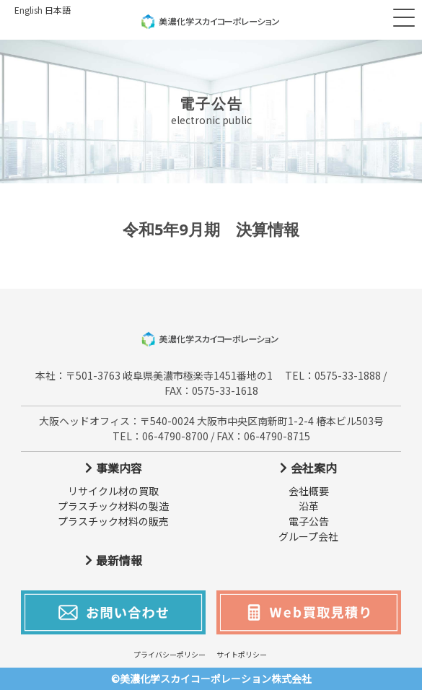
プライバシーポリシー (169, 654)
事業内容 (119, 467)
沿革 (309, 506)
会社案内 (314, 467)
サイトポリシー (241, 654)
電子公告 (309, 521)
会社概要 (309, 491)
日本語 (58, 10)
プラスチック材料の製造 (113, 506)
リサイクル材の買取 (113, 491)
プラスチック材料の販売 (113, 521)
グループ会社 (308, 536)
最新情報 (119, 560)
